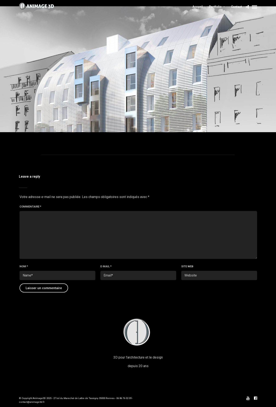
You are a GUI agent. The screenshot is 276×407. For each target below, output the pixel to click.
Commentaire (30, 206)
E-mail (106, 266)
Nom (24, 266)
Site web (187, 266)
